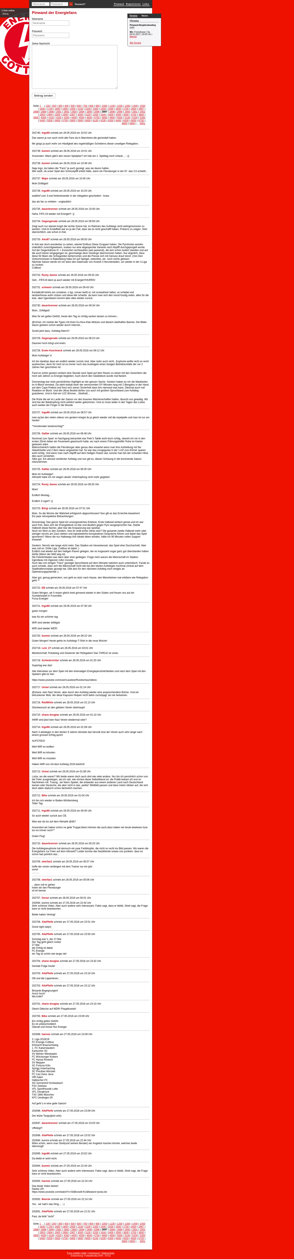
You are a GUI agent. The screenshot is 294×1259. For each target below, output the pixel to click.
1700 (50, 108)
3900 (36, 117)
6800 (124, 123)
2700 (126, 108)
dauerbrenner (50, 208)
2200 (88, 108)
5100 (127, 117)
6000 (88, 120)
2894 (81, 111)
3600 (126, 114)
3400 (111, 114)
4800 (104, 117)
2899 (120, 111)
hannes (46, 1034)
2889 (43, 111)
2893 (74, 111)
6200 (103, 120)
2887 (141, 108)
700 (85, 105)
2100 (80, 108)
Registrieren (133, 4)
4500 (81, 117)
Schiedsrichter (50, 660)
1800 (57, 108)
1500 (142, 105)
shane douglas (50, 714)
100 (48, 105)
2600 (118, 108)
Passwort (37, 31)
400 (66, 105)
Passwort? (80, 4)
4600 (89, 117)
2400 (103, 108)
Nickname (37, 19)
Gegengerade (50, 221)
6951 (142, 123)
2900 (127, 111)
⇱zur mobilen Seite (77, 1253)
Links (146, 4)
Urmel (45, 687)
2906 (65, 114)
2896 (97, 111)
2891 (59, 111)
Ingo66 (46, 132)
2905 (57, 114)
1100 (112, 105)
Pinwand (119, 4)
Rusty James (49, 275)
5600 (57, 120)
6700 (141, 120)
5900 (80, 120)
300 (60, 105)
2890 (51, 111)
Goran (45, 897)
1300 (127, 105)
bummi (46, 151)
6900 (132, 123)
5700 (65, 120)
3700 (133, 114)
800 (91, 105)
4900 (112, 117)
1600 (42, 108)
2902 (142, 111)
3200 (95, 114)
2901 (135, 111)
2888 (36, 111)
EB (43, 587)
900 (97, 105)
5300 (142, 117)
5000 (120, 117)
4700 (97, 117)
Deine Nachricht (41, 43)
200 (54, 105)
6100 (95, 120)
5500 (50, 120)
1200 (120, 105)
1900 (65, 108)
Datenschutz (108, 1253)
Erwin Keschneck (52, 350)
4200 (59, 117)
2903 (42, 114)
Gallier (45, 433)
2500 (111, 108)
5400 (42, 120)
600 (79, 105)
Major (45, 178)
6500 (126, 120)
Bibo (44, 795)
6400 (118, 120)
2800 (133, 108)
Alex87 (46, 239)
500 (73, 105)
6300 (111, 120)
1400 (135, 105)
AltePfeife (47, 921)
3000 (80, 114)
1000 (104, 105)
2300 (95, 108)
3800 (141, 114)
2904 (50, 114)
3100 (88, 114)
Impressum (94, 1253)
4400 (74, 117)
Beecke (46, 1199)
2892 (66, 111)
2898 (112, 111)
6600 (133, 120)
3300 (103, 114)
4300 (66, 117)
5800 (72, 120)
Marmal (133, 36)
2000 (72, 108)
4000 (43, 117)
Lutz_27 (46, 648)
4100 (51, 117)
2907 (72, 114)
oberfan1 (47, 861)
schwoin (47, 287)
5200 (135, 117)
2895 (89, 111)
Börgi (45, 508)
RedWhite (47, 702)
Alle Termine (135, 43)
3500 (118, 114)
